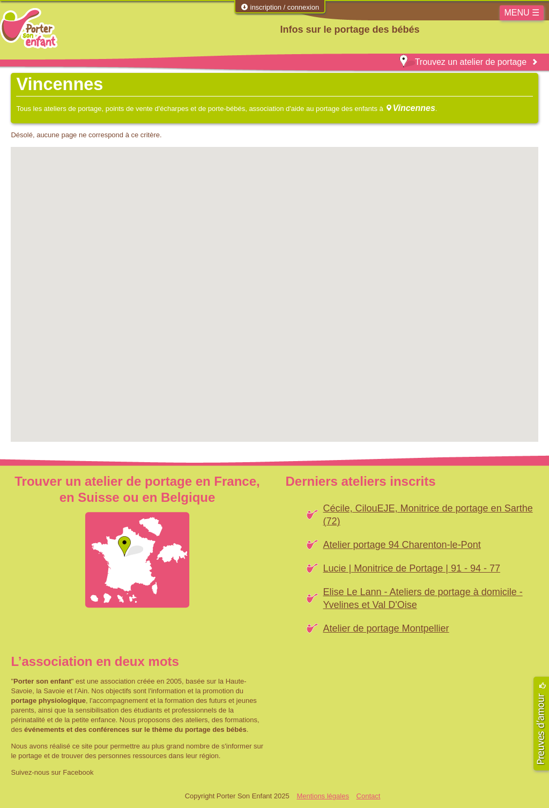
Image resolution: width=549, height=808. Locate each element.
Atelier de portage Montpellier (386, 628)
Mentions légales (322, 796)
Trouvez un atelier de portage (462, 61)
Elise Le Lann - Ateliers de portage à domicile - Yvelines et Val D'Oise (422, 598)
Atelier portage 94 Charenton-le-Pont (401, 544)
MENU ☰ (521, 12)
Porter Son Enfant (29, 28)
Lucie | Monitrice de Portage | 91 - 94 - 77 (411, 568)
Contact (369, 796)
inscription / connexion (280, 7)
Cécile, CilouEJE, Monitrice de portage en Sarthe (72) (427, 515)
